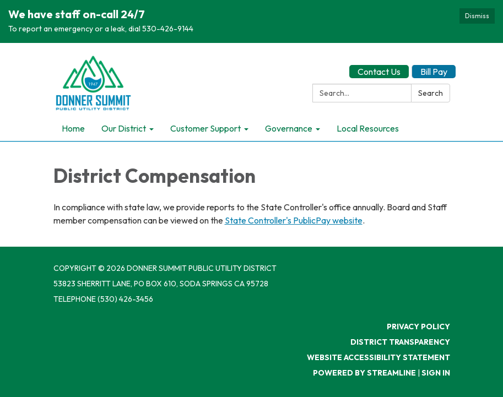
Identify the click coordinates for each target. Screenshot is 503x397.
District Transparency (400, 342)
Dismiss (477, 16)
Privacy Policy (418, 326)
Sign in (435, 373)
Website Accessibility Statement (378, 357)
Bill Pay (433, 71)
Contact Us (379, 71)
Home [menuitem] (73, 128)
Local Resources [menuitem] (368, 128)
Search (430, 93)
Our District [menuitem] (123, 128)
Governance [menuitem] (288, 128)
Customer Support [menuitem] (205, 128)
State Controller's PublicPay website (294, 220)
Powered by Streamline (364, 373)
